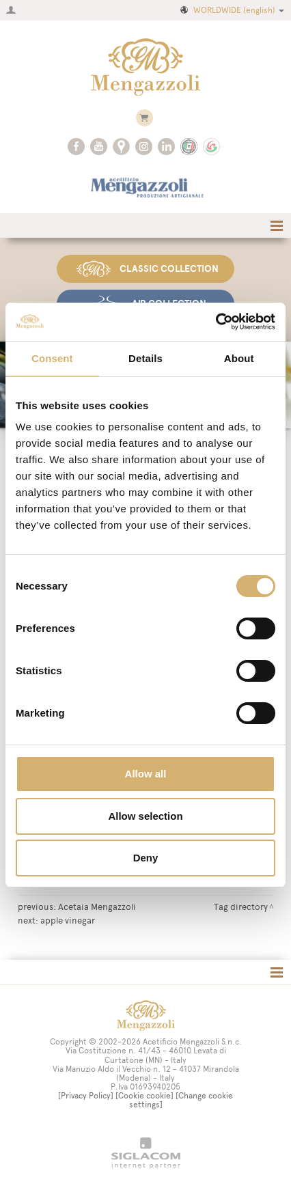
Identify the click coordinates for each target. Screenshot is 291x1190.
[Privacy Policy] (85, 1096)
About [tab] (239, 358)
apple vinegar (67, 920)
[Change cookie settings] (181, 1100)
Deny (145, 857)
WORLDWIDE (231, 10)
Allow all (146, 773)
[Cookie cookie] (144, 1096)
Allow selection (145, 816)
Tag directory (241, 906)
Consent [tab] (52, 358)
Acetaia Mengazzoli (97, 906)
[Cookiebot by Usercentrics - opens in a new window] (215, 322)
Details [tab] (145, 358)
